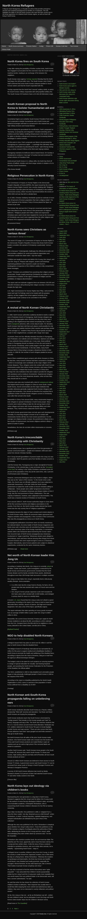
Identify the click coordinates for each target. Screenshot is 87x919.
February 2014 (63, 422)
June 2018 (62, 313)
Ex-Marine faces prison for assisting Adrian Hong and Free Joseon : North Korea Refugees (69, 193)
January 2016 (63, 374)
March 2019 (63, 294)
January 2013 (63, 449)
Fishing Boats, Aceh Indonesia (68, 126)
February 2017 (63, 346)
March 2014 (63, 420)
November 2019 (64, 277)
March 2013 (63, 445)
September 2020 (64, 256)
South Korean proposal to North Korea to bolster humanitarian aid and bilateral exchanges (31, 108)
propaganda (15, 324)
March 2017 (63, 344)
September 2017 (64, 332)
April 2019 (62, 292)
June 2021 (62, 237)
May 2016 (62, 365)
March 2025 (63, 233)
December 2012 (64, 451)
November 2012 (64, 453)
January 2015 (63, 399)
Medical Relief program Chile (68, 136)
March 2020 (63, 269)
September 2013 (64, 432)
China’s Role (6, 49)
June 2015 (62, 388)
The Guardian (22, 903)
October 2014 (63, 405)
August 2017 (63, 334)
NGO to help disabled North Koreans (30, 635)
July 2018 (62, 311)
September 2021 (64, 235)
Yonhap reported (31, 79)
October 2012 (63, 455)
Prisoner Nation (31, 46)
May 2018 (62, 315)
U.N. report (17, 600)
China (61, 156)
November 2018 (64, 302)
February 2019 (63, 296)
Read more (24, 549)
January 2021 (63, 248)
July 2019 (62, 285)
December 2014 (64, 401)
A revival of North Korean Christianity (31, 307)
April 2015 (62, 392)
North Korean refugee (66, 169)
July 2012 (62, 462)
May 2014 (62, 416)
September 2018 (64, 306)
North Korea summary (16, 46)
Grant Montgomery (29, 64)
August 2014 (63, 409)
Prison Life (49, 46)
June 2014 (62, 413)
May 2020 (62, 264)
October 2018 (63, 304)
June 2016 (62, 363)
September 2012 (64, 458)
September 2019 (64, 281)
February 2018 (63, 321)
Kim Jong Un (63, 165)
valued (49, 566)
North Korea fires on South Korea (28, 61)
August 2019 (63, 283)
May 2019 (62, 290)
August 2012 (63, 460)
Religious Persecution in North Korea (31, 175)
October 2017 (63, 330)
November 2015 (64, 378)
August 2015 (63, 384)
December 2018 (64, 300)
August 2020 (63, 258)
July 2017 (62, 336)
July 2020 (62, 260)
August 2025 (63, 231)
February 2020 (63, 271)
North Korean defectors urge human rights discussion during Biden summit (69, 100)
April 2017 (62, 342)
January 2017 (63, 348)
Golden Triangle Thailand (67, 128)
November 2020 (64, 252)
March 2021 (63, 243)
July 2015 (62, 386)
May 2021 (62, 239)
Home (4, 46)
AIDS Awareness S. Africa (67, 109)
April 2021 (62, 241)
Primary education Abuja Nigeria (69, 140)
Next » (16, 908)
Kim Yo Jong (63, 167)
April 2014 (62, 418)
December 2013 (64, 426)
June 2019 (62, 288)
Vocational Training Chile (67, 147)
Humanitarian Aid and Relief (68, 161)
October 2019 (63, 279)
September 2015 (64, 382)
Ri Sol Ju (62, 173)
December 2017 (64, 325)
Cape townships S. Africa (67, 113)
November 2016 (64, 353)
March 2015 (63, 395)
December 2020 (64, 250)
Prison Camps (63, 171)
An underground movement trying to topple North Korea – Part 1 (68, 212)
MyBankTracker (13, 629)
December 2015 (64, 376)
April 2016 (62, 367)
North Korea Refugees (18, 5)
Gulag (41, 46)
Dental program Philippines (67, 119)
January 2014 (63, 424)
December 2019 (64, 275)
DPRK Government (65, 158)
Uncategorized (63, 175)
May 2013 (62, 441)
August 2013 (63, 434)
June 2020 (62, 262)
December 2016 (64, 350)
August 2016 (63, 359)
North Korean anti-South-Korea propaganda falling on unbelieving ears (29, 698)
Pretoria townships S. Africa (67, 138)
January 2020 (63, 273)
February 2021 (63, 246)
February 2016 (63, 371)
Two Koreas (74, 46)
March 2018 (63, 319)
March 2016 (63, 369)
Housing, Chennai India (66, 130)
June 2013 (62, 439)
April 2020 (62, 267)
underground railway (46, 382)
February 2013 (63, 447)
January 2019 (63, 298)
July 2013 (62, 437)
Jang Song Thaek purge (66, 163)
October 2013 (63, 430)
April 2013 (62, 443)
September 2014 (64, 407)
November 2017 (64, 327)
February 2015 (63, 397)
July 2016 (62, 361)
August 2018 (63, 309)
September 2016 (64, 357)
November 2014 (64, 403)
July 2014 (62, 411)
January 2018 (63, 323)
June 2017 (62, 338)
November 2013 (64, 428)
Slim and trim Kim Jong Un (67, 90)
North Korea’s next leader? (67, 84)
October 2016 (63, 355)
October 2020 (63, 254)
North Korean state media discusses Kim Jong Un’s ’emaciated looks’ (67, 94)
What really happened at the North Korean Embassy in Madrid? (69, 199)
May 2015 (62, 390)
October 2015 (63, 380)
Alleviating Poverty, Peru (66, 111)
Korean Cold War (61, 46)
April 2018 (62, 317)
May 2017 (62, 340)
